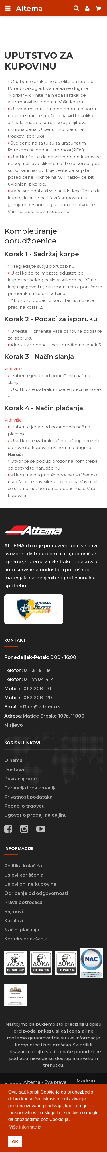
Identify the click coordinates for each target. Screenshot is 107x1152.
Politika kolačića (23, 866)
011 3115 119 (37, 670)
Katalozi (13, 920)
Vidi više (13, 368)
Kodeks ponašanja (25, 939)
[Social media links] (40, 829)
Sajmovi (13, 911)
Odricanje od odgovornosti (36, 893)
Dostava (14, 769)
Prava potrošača (23, 902)
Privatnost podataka (28, 797)
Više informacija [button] (25, 1127)
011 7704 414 (39, 679)
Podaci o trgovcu (24, 806)
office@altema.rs (40, 707)
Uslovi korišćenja (23, 875)
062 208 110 (37, 688)
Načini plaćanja (21, 929)
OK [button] (15, 1141)
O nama (13, 760)
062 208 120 (37, 697)
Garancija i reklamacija (30, 788)
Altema (29, 8)
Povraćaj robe (20, 778)
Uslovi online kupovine (30, 884)
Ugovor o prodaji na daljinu (35, 815)
